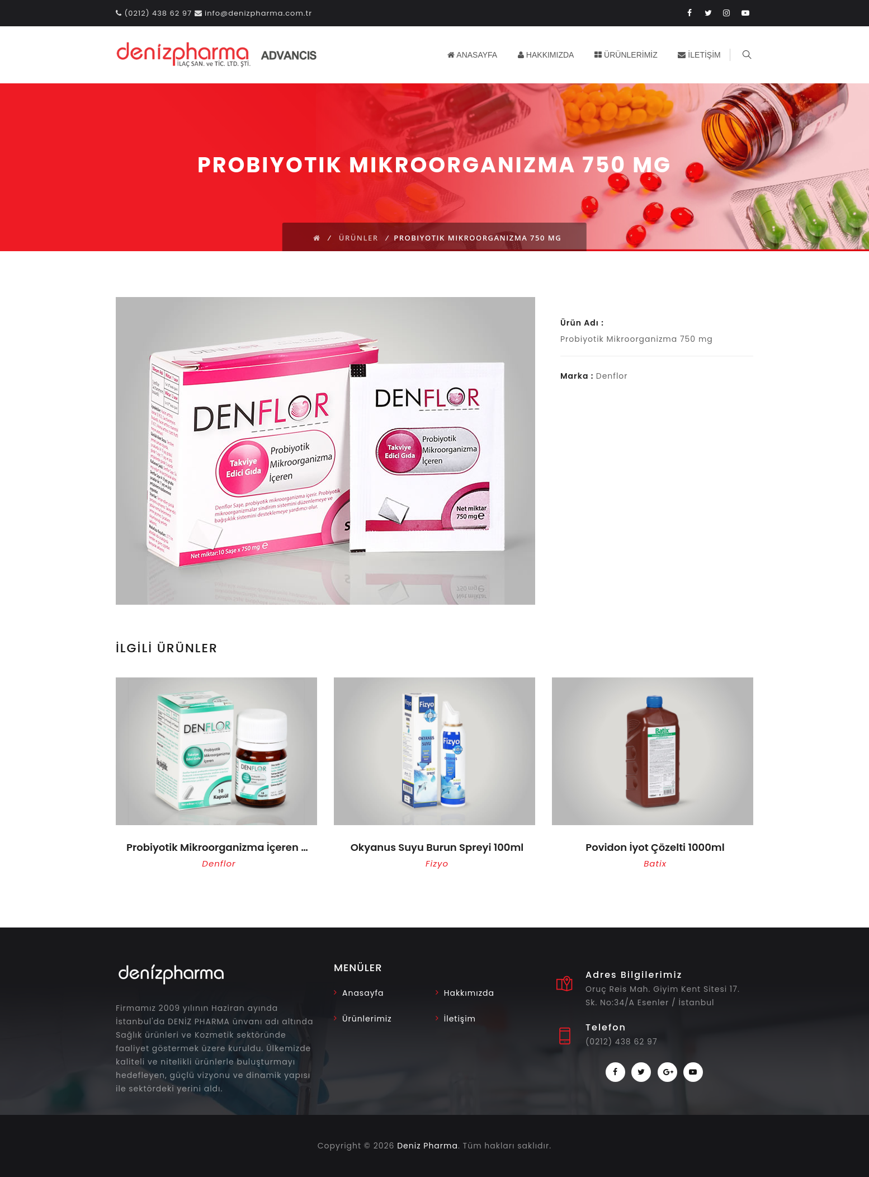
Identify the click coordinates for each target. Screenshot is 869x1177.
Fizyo (437, 863)
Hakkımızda (469, 993)
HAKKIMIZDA (547, 54)
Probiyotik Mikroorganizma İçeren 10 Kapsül (218, 847)
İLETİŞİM (700, 54)
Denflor (218, 863)
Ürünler (359, 238)
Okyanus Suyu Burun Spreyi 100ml (437, 847)
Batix (655, 863)
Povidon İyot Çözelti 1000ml (654, 847)
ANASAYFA (474, 54)
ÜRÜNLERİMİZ (627, 54)
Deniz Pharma (427, 1145)
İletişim (460, 1018)
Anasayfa (363, 993)
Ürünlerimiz (367, 1018)
